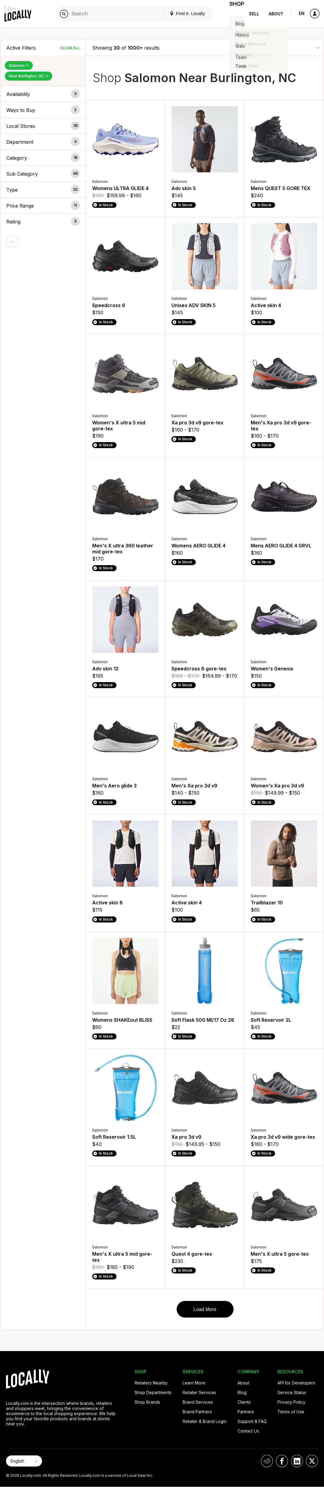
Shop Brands (147, 1402)
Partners (246, 1411)
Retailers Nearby (151, 1382)
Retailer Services (199, 1392)
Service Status (291, 1392)
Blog (242, 1392)
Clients (244, 1402)
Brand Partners (197, 1411)
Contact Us (248, 1430)
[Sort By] (288, 47)
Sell (254, 13)
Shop (233, 13)
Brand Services (198, 1402)
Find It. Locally (180, 13)
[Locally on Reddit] (267, 1461)
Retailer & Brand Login (204, 1421)
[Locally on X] (312, 1461)
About (276, 13)
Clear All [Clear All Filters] (70, 48)
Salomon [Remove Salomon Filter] (19, 65)
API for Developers (296, 1382)
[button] (43, 94)
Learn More (194, 1382)
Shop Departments (153, 1392)
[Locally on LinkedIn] (297, 1461)
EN (301, 13)
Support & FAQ (252, 1421)
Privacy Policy (291, 1402)
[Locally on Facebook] (282, 1461)
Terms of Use (290, 1411)
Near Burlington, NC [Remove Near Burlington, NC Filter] (28, 76)
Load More (205, 1309)
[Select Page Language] (24, 1461)
